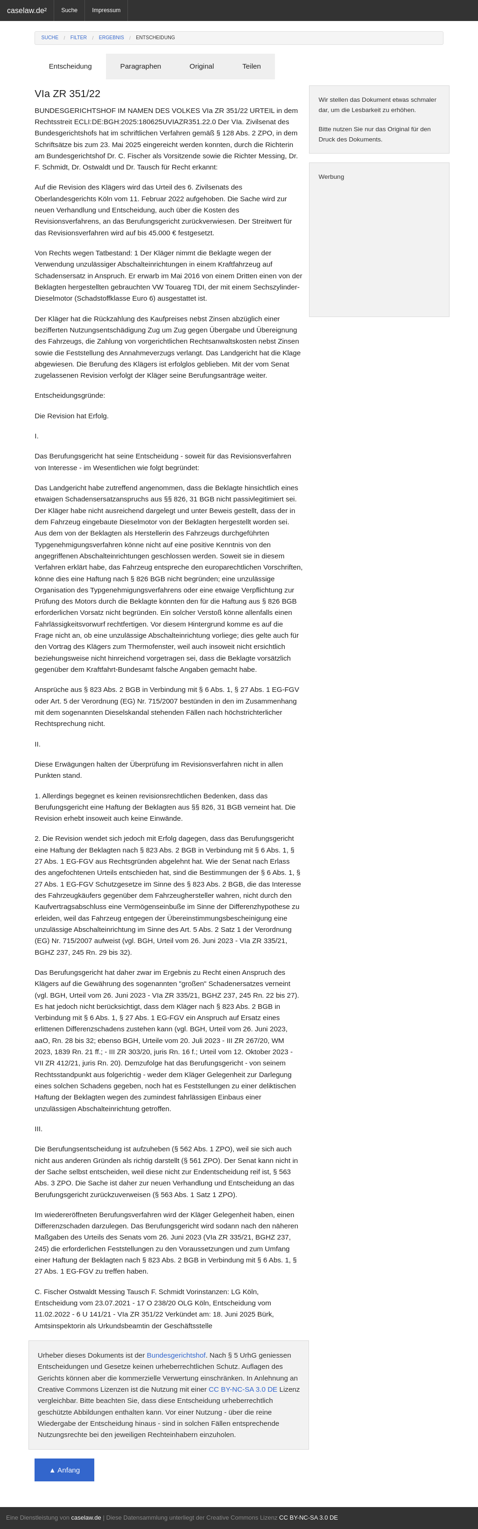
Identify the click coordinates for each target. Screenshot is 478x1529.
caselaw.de (86, 1517)
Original (202, 66)
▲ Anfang (64, 1470)
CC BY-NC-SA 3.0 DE (243, 1389)
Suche (69, 10)
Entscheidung (155, 37)
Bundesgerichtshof (176, 1355)
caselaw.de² (27, 10)
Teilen (251, 66)
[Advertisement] (379, 249)
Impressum (106, 10)
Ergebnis (111, 37)
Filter (78, 37)
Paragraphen (141, 66)
